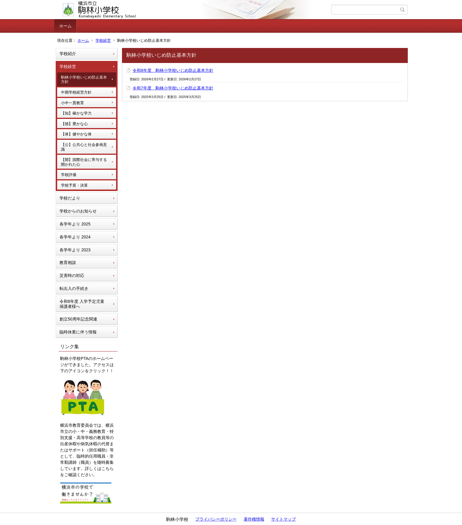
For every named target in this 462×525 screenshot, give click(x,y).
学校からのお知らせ (78, 211)
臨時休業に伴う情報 (78, 332)
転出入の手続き (74, 288)
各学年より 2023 (75, 249)
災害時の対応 (72, 275)
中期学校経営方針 (76, 92)
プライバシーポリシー (216, 519)
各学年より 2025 (75, 224)
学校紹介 (68, 53)
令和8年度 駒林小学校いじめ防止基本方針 (173, 70)
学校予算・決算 (74, 185)
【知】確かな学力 (76, 113)
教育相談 (68, 262)
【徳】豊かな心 (74, 124)
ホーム (65, 26)
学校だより (70, 198)
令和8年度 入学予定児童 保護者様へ (82, 304)
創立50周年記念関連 (78, 319)
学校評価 (68, 174)
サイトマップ (283, 519)
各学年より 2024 (75, 237)
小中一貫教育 (72, 103)
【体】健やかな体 (76, 134)
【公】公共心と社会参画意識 (84, 147)
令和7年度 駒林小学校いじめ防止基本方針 (173, 88)
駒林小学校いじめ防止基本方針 (84, 79)
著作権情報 (254, 519)
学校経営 (103, 40)
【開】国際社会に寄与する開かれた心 (84, 162)
